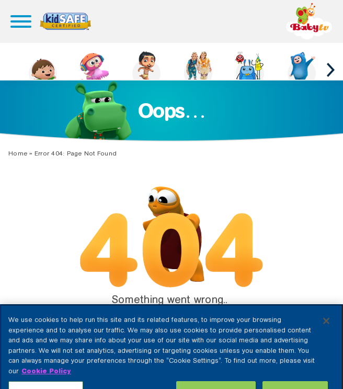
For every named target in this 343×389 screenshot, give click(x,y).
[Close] (326, 328)
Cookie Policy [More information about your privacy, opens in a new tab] (46, 378)
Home (17, 153)
